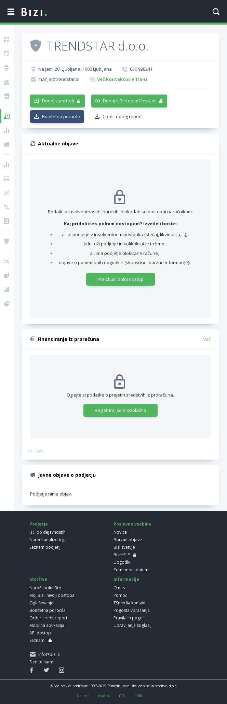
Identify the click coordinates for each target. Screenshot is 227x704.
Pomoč (120, 595)
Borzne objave (127, 540)
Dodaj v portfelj (58, 101)
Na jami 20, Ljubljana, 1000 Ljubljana (75, 69)
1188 (138, 695)
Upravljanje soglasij (132, 625)
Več (207, 339)
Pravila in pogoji (129, 618)
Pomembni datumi (131, 570)
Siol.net (83, 695)
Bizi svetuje (124, 547)
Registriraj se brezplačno (120, 410)
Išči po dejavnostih (47, 532)
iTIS (122, 695)
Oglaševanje (41, 603)
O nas (119, 588)
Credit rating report (122, 116)
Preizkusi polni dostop (120, 279)
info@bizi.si (48, 654)
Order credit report (48, 618)
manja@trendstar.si (58, 79)
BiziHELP (121, 555)
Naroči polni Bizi (45, 588)
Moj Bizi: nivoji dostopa (52, 595)
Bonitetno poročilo (61, 116)
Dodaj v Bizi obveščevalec (129, 101)
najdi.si (104, 695)
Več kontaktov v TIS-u (122, 79)
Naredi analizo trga (48, 540)
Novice (120, 532)
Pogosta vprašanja (131, 610)
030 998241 (141, 69)
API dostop (40, 633)
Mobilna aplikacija (46, 625)
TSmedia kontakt (129, 603)
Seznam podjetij (45, 547)
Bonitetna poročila (47, 610)
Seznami (37, 640)
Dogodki (121, 562)
